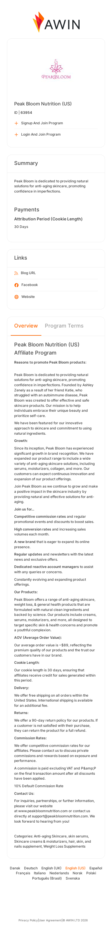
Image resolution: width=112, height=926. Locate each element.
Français (23, 873)
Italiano (40, 873)
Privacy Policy (28, 920)
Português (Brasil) (47, 878)
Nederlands (59, 873)
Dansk (15, 868)
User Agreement (50, 920)
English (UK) (51, 868)
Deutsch (31, 868)
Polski (91, 873)
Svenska (73, 878)
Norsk (77, 873)
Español (95, 868)
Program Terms (64, 326)
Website (24, 297)
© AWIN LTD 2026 (75, 920)
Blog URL (25, 273)
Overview (26, 326)
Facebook (26, 285)
